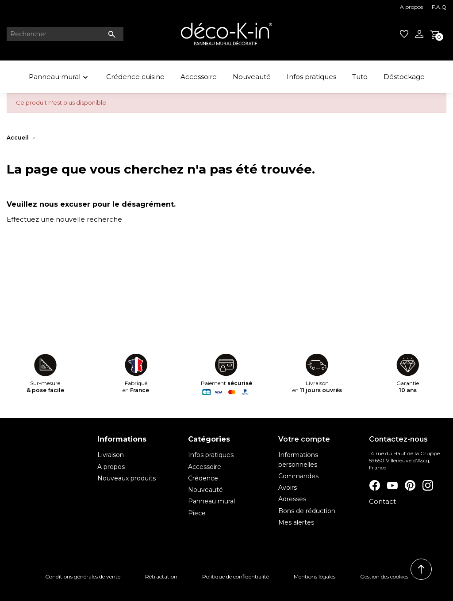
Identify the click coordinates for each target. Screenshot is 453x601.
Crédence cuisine (135, 76)
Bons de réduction (306, 511)
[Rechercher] (65, 34)
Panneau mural (59, 77)
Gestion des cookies (384, 576)
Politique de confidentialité (235, 576)
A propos (411, 7)
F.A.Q (439, 7)
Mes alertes (296, 522)
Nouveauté (252, 76)
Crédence (203, 478)
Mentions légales (314, 576)
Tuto (360, 76)
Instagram (427, 485)
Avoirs (287, 487)
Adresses (292, 499)
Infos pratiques (311, 76)
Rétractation (161, 576)
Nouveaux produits (126, 478)
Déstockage (404, 76)
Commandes (298, 476)
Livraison (110, 455)
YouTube (392, 485)
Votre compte (304, 439)
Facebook (374, 485)
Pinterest (409, 485)
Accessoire (198, 76)
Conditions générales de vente (82, 576)
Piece (197, 513)
